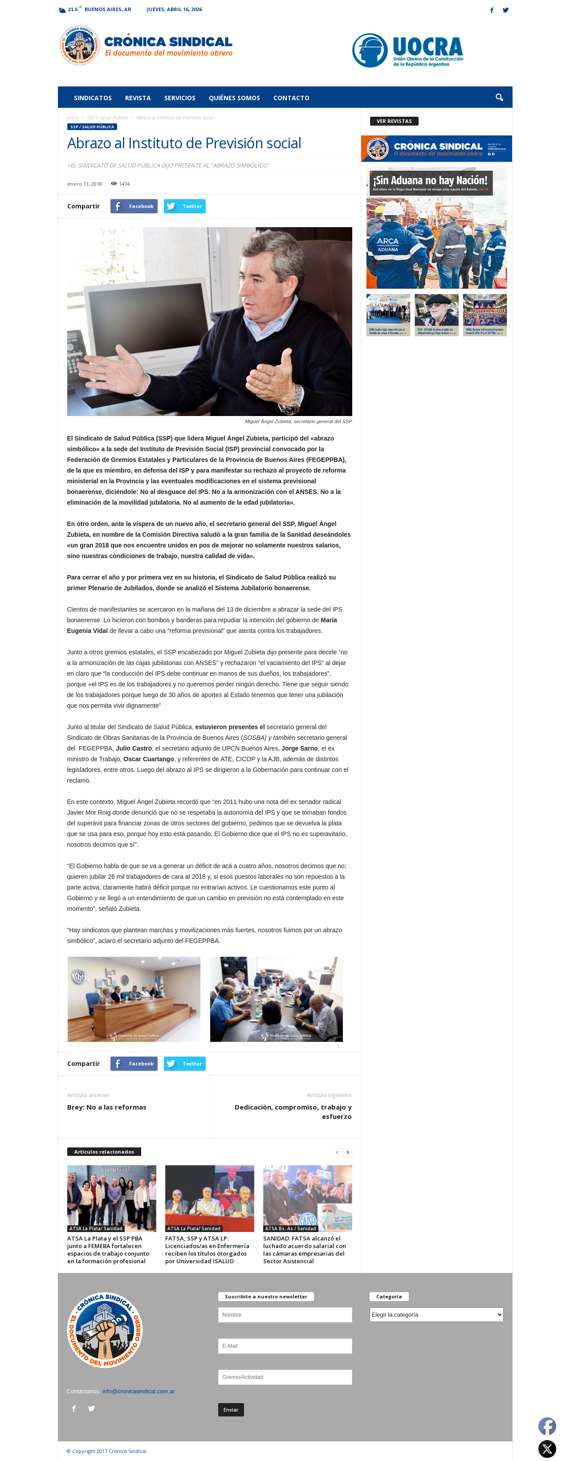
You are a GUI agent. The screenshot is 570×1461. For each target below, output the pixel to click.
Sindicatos (93, 98)
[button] (499, 98)
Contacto (291, 98)
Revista (138, 98)
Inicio (72, 117)
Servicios (179, 98)
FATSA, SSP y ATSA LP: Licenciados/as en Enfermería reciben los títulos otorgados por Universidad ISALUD (207, 1249)
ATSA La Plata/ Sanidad (95, 1228)
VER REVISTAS (394, 121)
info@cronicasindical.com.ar (138, 1391)
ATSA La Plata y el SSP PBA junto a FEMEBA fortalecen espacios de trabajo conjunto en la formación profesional (108, 1249)
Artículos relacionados (104, 1151)
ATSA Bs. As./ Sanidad (290, 1228)
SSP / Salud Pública (107, 117)
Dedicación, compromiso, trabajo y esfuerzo (293, 1111)
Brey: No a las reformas (107, 1106)
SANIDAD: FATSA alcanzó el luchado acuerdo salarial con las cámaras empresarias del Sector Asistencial (304, 1249)
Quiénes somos (234, 98)
